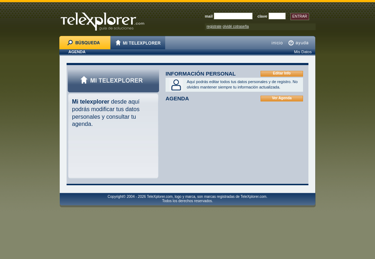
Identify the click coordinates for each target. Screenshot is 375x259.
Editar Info (281, 73)
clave (262, 16)
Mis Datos (303, 52)
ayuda (300, 42)
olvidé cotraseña (235, 26)
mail (209, 16)
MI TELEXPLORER (137, 42)
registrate (214, 26)
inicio (277, 42)
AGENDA (77, 52)
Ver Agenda (282, 98)
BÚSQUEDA (84, 42)
